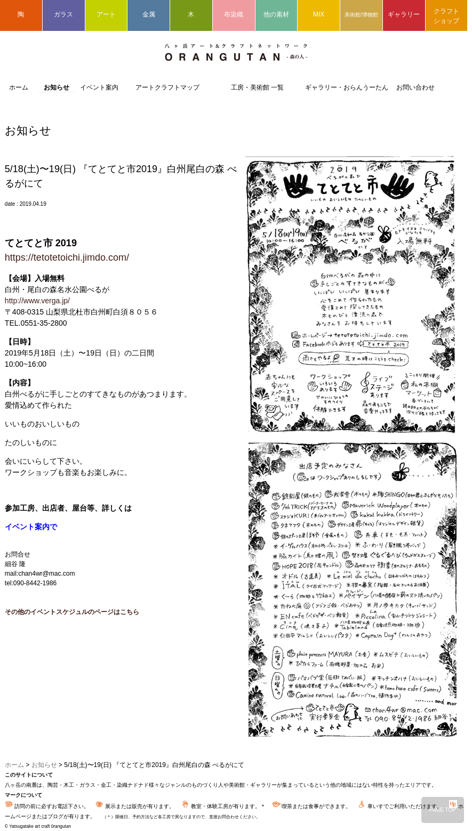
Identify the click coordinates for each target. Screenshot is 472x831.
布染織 (233, 14)
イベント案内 (99, 87)
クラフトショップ (446, 16)
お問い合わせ (415, 87)
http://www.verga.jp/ (37, 300)
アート (106, 14)
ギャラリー (404, 14)
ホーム (18, 87)
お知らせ (56, 87)
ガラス (63, 14)
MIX (318, 14)
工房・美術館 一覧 (257, 87)
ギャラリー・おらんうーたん (346, 87)
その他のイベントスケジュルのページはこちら (72, 612)
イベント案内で (31, 526)
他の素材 (276, 14)
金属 (148, 14)
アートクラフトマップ (167, 87)
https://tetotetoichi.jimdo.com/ (67, 257)
